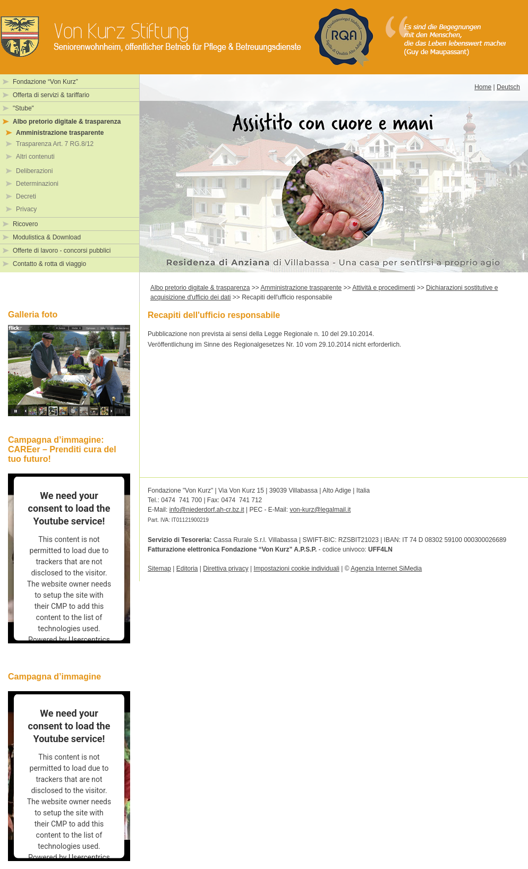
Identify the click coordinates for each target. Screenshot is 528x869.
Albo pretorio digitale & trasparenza (67, 121)
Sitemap (159, 568)
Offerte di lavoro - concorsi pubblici (62, 250)
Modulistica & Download (47, 237)
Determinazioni (37, 183)
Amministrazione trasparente (60, 132)
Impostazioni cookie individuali (296, 568)
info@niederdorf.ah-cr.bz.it (206, 509)
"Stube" (23, 108)
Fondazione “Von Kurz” (45, 81)
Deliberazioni (34, 171)
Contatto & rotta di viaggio (49, 264)
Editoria (187, 568)
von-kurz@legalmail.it (320, 509)
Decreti (26, 196)
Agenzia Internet (386, 568)
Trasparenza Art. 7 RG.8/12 (54, 144)
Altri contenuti (35, 156)
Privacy (26, 209)
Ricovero (25, 224)
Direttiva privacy (225, 568)
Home (482, 87)
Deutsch (508, 87)
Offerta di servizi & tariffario (51, 95)
